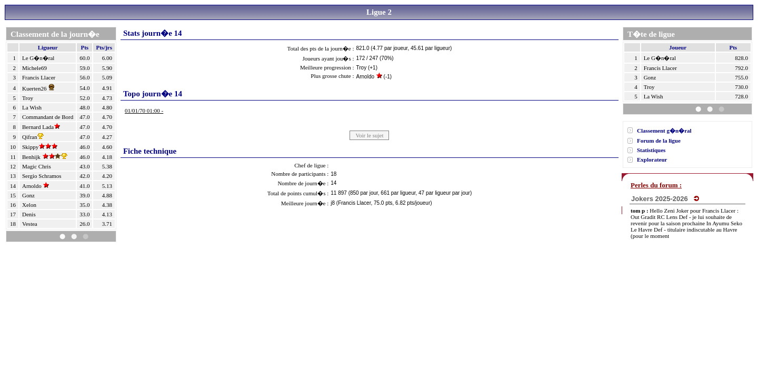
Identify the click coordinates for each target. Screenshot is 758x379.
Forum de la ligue (659, 140)
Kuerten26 (39, 88)
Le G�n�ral (38, 58)
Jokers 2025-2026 (665, 199)
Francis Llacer (38, 77)
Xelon (29, 205)
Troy (27, 98)
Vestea (29, 224)
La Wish (32, 107)
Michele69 (34, 68)
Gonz (28, 195)
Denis (29, 214)
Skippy (39, 147)
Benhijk (44, 157)
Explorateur (652, 159)
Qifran (33, 137)
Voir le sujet (369, 135)
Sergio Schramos (42, 176)
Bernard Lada (41, 127)
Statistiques (651, 150)
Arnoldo (35, 186)
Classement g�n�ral (664, 130)
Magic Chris (36, 166)
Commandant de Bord (47, 117)
